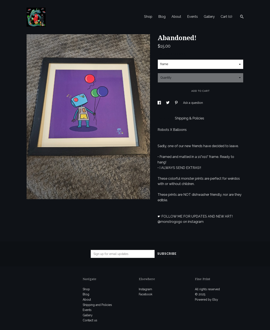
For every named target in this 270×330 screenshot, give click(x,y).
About (176, 17)
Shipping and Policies (97, 305)
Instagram (145, 289)
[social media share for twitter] (168, 102)
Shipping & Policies (189, 118)
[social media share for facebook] (160, 102)
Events (192, 17)
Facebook (145, 294)
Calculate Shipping (172, 54)
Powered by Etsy (206, 299)
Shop (148, 17)
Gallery (209, 17)
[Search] (241, 17)
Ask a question (193, 102)
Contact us (90, 320)
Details (164, 118)
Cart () (226, 17)
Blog (162, 17)
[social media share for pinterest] (177, 102)
